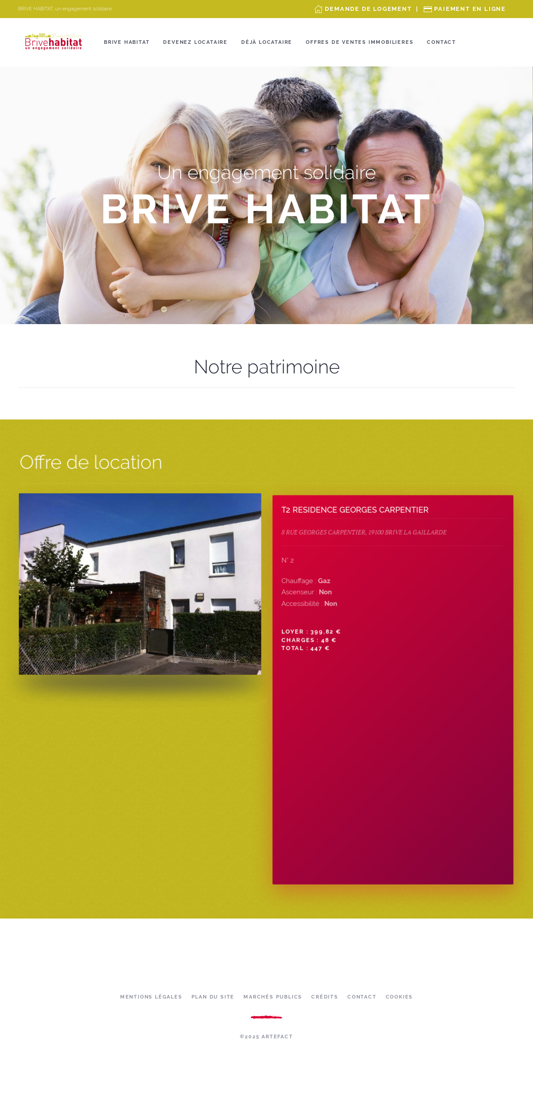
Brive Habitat (127, 42)
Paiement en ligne (470, 8)
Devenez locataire (195, 42)
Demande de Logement (368, 8)
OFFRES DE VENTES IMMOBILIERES (359, 42)
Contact (441, 42)
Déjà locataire (266, 42)
